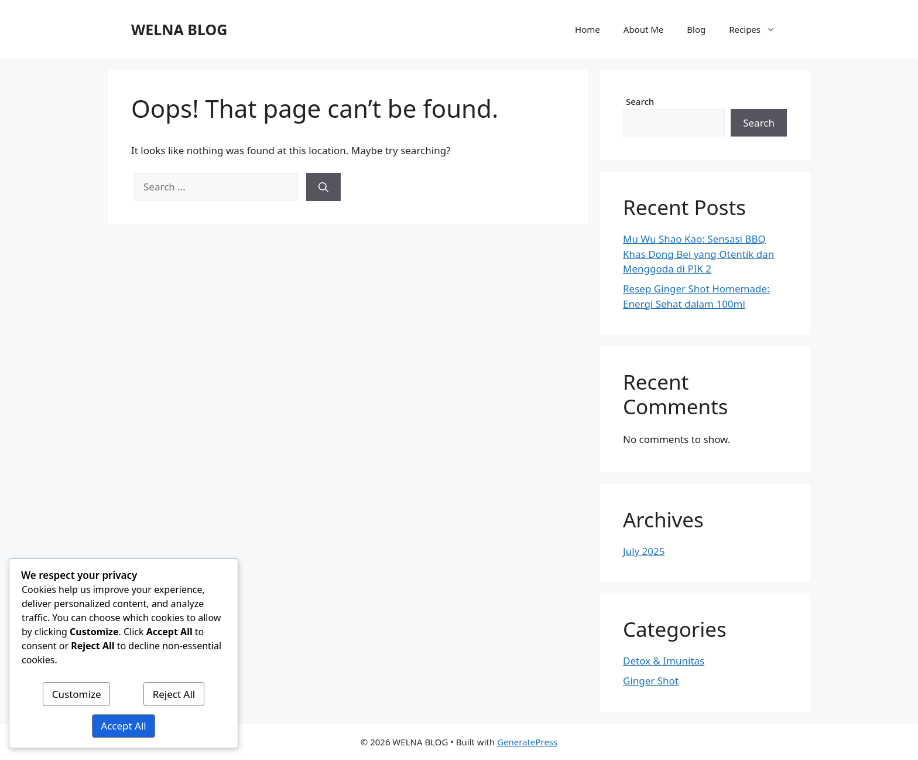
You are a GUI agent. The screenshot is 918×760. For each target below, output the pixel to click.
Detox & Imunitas (663, 660)
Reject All (174, 694)
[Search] (323, 187)
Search (640, 101)
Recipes (758, 29)
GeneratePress (527, 742)
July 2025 (644, 551)
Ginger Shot (651, 680)
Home (587, 29)
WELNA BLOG (179, 29)
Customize (76, 694)
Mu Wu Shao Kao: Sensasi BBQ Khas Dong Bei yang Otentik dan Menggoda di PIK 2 (698, 253)
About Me (644, 29)
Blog (696, 29)
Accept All (123, 725)
